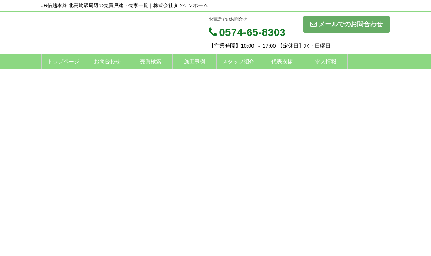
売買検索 (150, 61)
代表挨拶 (282, 61)
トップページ (63, 61)
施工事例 (194, 61)
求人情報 (325, 61)
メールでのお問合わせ (346, 24)
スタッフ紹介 (238, 61)
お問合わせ (107, 61)
